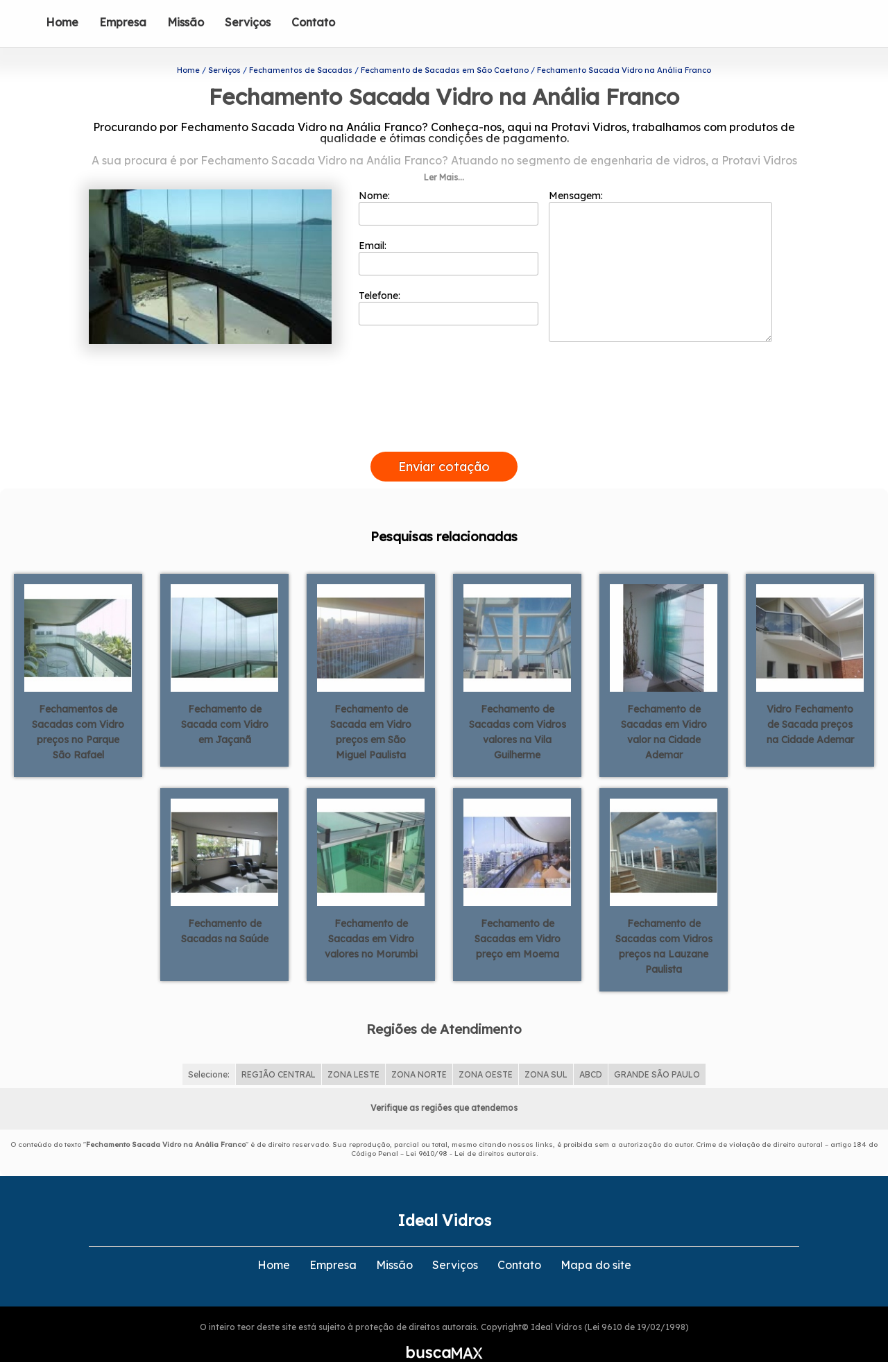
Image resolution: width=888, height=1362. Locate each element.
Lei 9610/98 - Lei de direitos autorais (471, 1130)
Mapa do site (596, 1242)
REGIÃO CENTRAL (278, 1051)
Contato (313, 22)
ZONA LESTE (353, 1051)
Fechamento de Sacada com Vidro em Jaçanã (224, 702)
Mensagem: (660, 243)
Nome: (448, 185)
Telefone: (448, 285)
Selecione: (209, 1051)
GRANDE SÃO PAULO (657, 1051)
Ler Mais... (444, 155)
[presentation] (444, 413)
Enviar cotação (444, 444)
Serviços (248, 22)
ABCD (590, 1051)
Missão (185, 22)
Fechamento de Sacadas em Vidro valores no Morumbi (371, 916)
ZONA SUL (545, 1051)
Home (62, 22)
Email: (448, 235)
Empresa (122, 22)
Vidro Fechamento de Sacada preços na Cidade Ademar (810, 702)
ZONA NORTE (419, 1051)
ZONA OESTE (486, 1051)
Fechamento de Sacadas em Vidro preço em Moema (518, 916)
